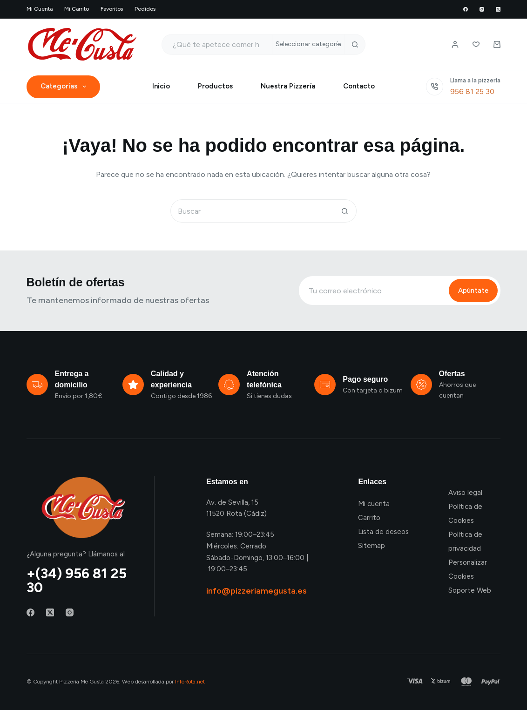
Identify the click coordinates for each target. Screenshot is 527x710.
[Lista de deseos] (476, 44)
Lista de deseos (383, 531)
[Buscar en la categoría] (308, 44)
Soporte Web (469, 590)
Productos (215, 86)
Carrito (369, 518)
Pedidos (145, 9)
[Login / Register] (455, 44)
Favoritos (112, 9)
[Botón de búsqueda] (355, 44)
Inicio (161, 86)
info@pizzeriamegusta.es (256, 591)
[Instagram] (482, 9)
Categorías (65, 86)
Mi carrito (76, 9)
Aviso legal (465, 492)
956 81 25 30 (472, 91)
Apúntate (473, 290)
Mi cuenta (40, 9)
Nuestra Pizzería (288, 86)
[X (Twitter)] (498, 9)
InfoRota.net (190, 681)
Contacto (359, 86)
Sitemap (371, 545)
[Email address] (373, 290)
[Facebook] (465, 9)
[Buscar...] (217, 44)
